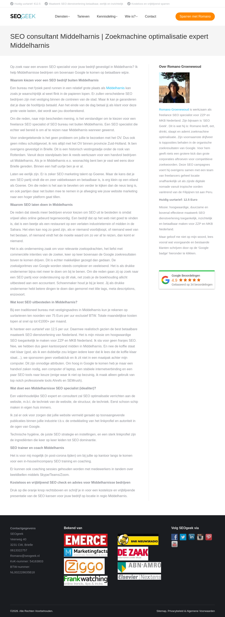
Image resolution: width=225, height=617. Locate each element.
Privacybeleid (175, 611)
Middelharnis (115, 88)
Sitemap (161, 611)
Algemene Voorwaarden (201, 611)
